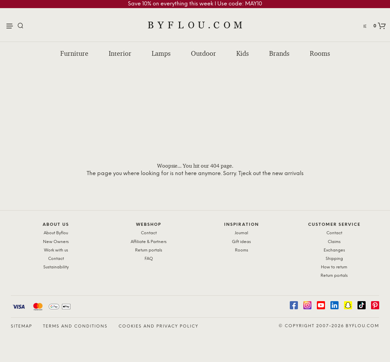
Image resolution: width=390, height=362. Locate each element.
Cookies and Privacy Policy (158, 326)
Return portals (148, 250)
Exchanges (334, 250)
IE (365, 26)
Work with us (56, 250)
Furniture (74, 53)
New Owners (56, 242)
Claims (334, 242)
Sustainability (56, 267)
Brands (279, 53)
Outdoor (203, 53)
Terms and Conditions (75, 326)
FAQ (149, 259)
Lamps (161, 53)
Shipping (334, 259)
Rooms (320, 53)
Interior (120, 53)
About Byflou (56, 233)
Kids (242, 53)
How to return (334, 267)
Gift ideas (241, 242)
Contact (56, 259)
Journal (241, 233)
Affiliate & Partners (149, 242)
